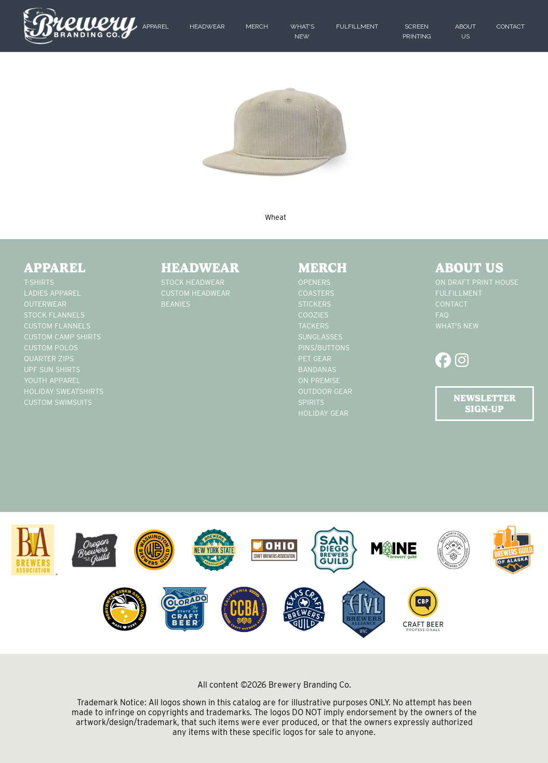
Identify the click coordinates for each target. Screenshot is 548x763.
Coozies (313, 315)
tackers (313, 326)
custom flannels (57, 326)
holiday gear (323, 413)
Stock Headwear (192, 282)
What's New (457, 326)
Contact (511, 26)
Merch (257, 26)
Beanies (175, 304)
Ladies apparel (52, 293)
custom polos (51, 348)
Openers (314, 282)
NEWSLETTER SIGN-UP (484, 403)
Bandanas (317, 369)
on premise (319, 380)
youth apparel (52, 380)
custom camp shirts (62, 337)
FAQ (442, 315)
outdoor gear (325, 391)
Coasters (316, 293)
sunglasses (320, 337)
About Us (469, 267)
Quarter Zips (49, 358)
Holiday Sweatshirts (63, 391)
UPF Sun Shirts (52, 369)
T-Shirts (39, 282)
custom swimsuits (58, 402)
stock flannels (54, 315)
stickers (314, 304)
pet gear (314, 358)
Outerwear (45, 304)
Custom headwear (195, 293)
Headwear (207, 26)
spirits (311, 402)
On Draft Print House (476, 282)
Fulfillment (357, 26)
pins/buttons (324, 348)
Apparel (155, 26)
